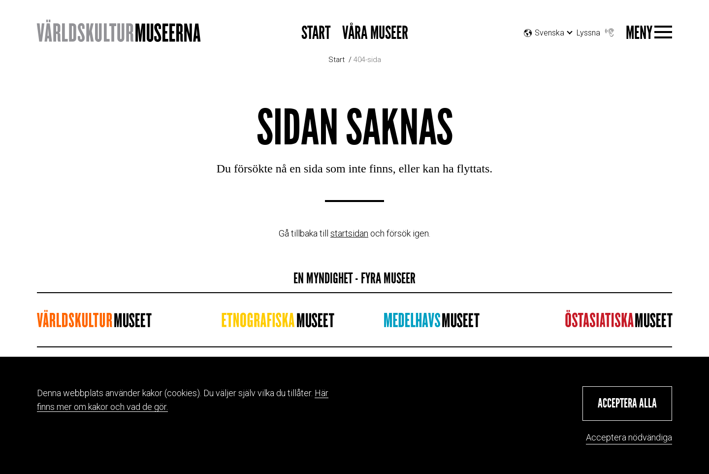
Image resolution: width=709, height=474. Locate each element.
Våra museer (375, 33)
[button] (627, 403)
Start (315, 33)
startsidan (349, 233)
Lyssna (596, 30)
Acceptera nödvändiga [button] (629, 437)
